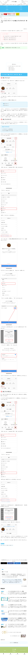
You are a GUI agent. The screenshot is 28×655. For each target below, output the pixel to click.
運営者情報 (14, 652)
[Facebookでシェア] (10, 563)
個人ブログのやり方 (11, 68)
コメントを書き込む (14, 643)
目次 (13, 64)
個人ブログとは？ (11, 67)
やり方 (2, 545)
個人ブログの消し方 (11, 70)
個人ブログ (11, 545)
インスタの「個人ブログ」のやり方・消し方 (14, 66)
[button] (24, 563)
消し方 (8, 545)
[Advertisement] (14, 25)
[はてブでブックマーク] (17, 563)
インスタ (5, 545)
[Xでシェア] (4, 563)
